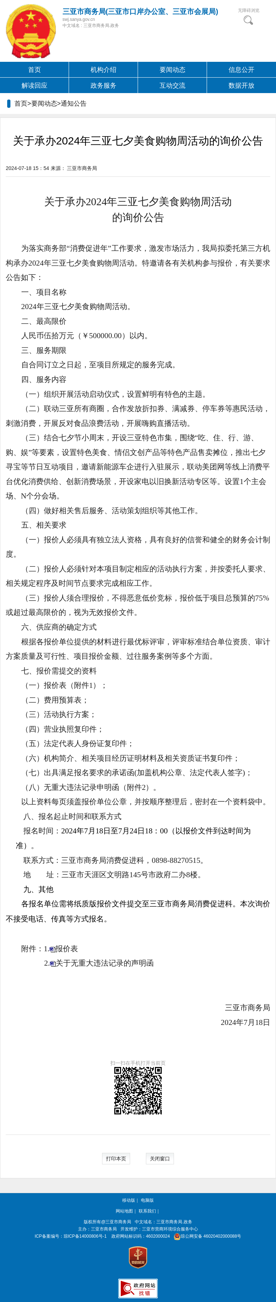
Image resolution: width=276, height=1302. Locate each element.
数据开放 (241, 85)
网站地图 (124, 1211)
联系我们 (147, 1211)
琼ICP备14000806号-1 (85, 1236)
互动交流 (172, 85)
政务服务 (103, 85)
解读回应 (34, 85)
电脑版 (147, 1200)
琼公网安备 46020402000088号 (206, 1236)
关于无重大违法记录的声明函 (105, 963)
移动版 (128, 1200)
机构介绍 (103, 69)
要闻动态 (172, 69)
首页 (34, 69)
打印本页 (116, 1158)
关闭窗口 (160, 1158)
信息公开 (241, 69)
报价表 (66, 948)
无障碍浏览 (248, 10)
